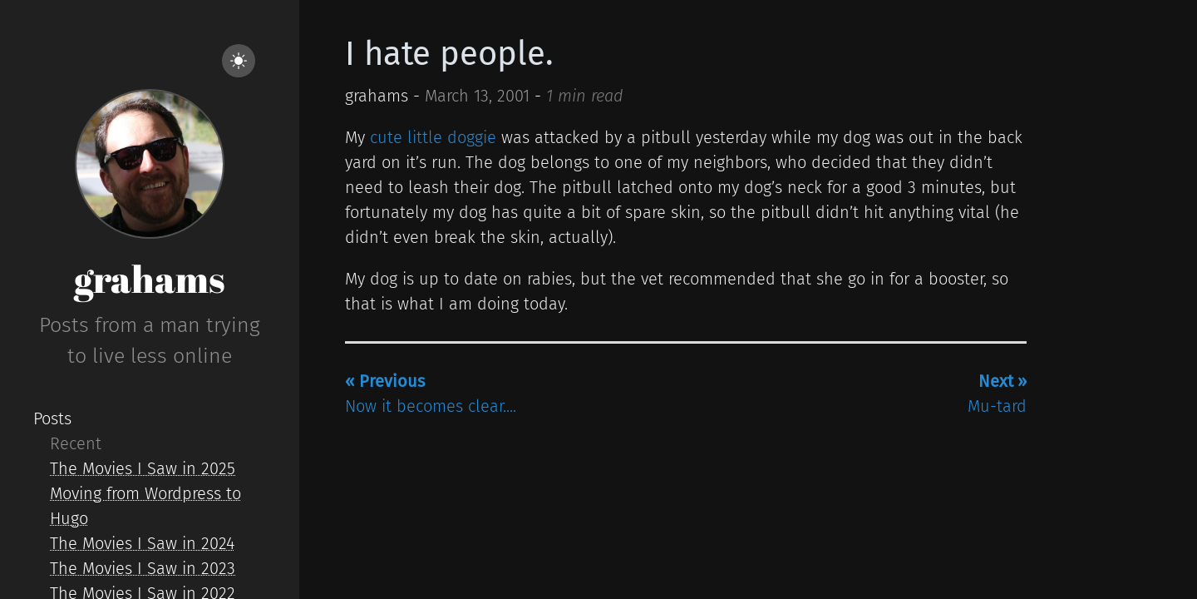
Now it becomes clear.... (430, 393)
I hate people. (449, 54)
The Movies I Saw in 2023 (142, 568)
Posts (52, 418)
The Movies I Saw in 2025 (142, 468)
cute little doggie (433, 137)
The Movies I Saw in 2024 (142, 543)
